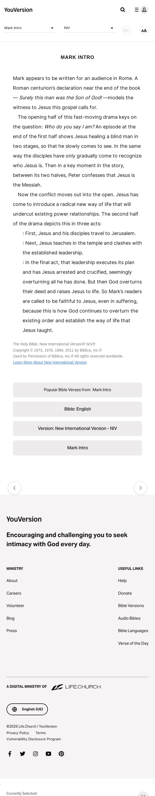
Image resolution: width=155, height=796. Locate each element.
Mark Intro (29, 28)
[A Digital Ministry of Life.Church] (77, 684)
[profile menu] (140, 9)
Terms (41, 733)
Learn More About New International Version (50, 362)
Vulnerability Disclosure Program (33, 739)
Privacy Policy (17, 733)
